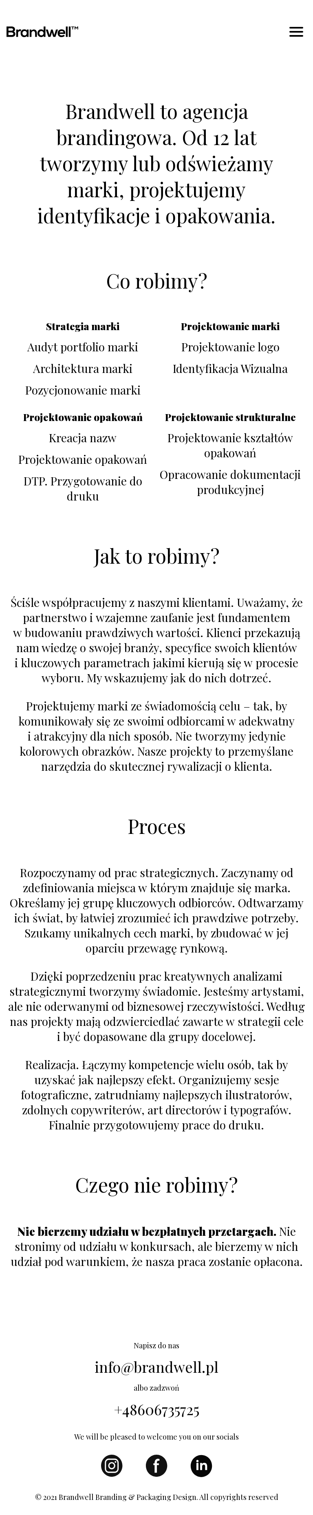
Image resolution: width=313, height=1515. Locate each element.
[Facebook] (156, 1474)
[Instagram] (112, 1474)
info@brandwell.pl (156, 1366)
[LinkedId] (201, 1474)
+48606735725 (156, 1409)
